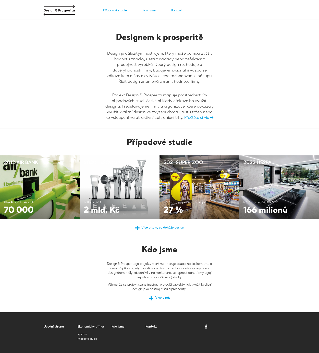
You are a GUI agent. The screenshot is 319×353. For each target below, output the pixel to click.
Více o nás (162, 297)
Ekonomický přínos (91, 326)
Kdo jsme (149, 10)
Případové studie (115, 10)
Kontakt (176, 10)
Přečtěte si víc (198, 117)
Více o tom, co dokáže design (162, 227)
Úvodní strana (54, 326)
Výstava (82, 334)
